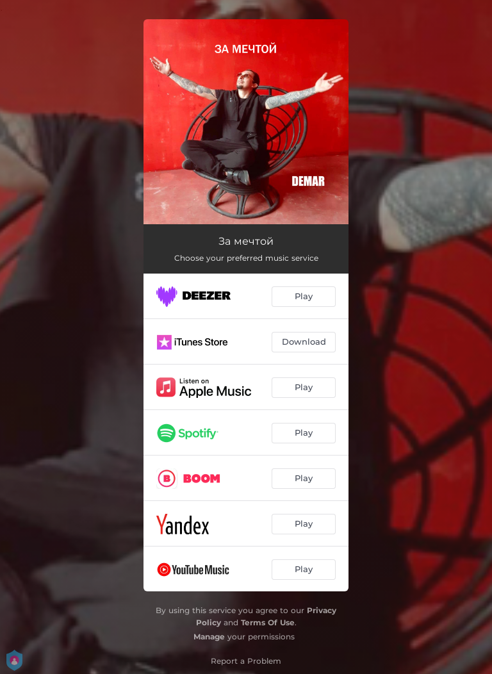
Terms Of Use (268, 622)
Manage (209, 636)
